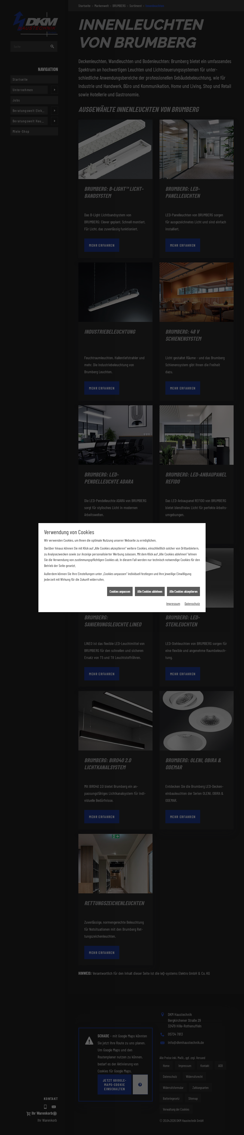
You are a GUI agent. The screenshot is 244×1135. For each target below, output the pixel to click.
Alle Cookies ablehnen (149, 176)
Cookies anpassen (120, 176)
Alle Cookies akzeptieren (183, 176)
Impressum (173, 188)
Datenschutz (192, 188)
